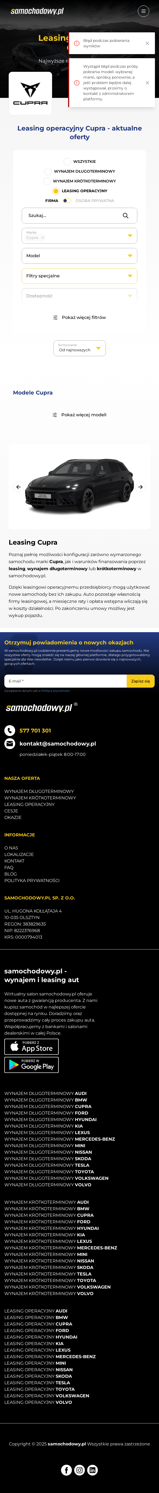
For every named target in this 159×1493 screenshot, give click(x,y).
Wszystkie (84, 161)
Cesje (11, 811)
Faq (8, 867)
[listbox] (80, 348)
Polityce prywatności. (56, 691)
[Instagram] (79, 1470)
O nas (11, 848)
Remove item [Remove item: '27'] (42, 238)
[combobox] (79, 235)
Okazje (13, 817)
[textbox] (49, 237)
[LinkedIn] (92, 1470)
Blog (10, 874)
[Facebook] (66, 1470)
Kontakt (14, 861)
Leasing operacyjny (84, 190)
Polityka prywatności (32, 880)
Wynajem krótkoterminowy (84, 181)
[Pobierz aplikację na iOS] (31, 1047)
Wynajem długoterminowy (84, 171)
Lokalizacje (19, 854)
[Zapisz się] (141, 681)
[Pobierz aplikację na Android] (31, 1065)
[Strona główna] (37, 11)
